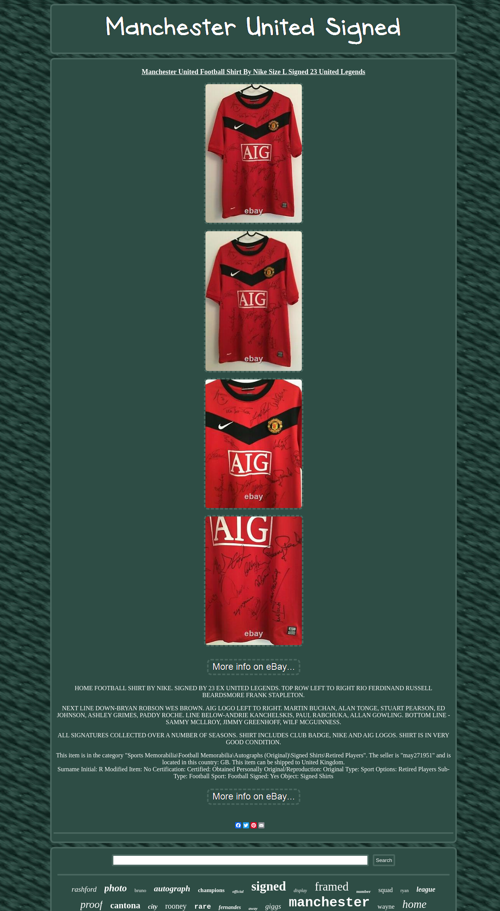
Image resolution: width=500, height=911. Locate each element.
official (238, 891)
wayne (385, 906)
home (414, 904)
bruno (140, 890)
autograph (172, 888)
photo (115, 888)
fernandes (230, 907)
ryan (405, 890)
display (300, 890)
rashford (84, 889)
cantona (125, 905)
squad (386, 890)
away (253, 908)
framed (331, 886)
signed (268, 886)
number (363, 891)
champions (211, 890)
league (425, 889)
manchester (329, 903)
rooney (176, 906)
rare (202, 907)
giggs (273, 906)
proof (91, 904)
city (153, 906)
